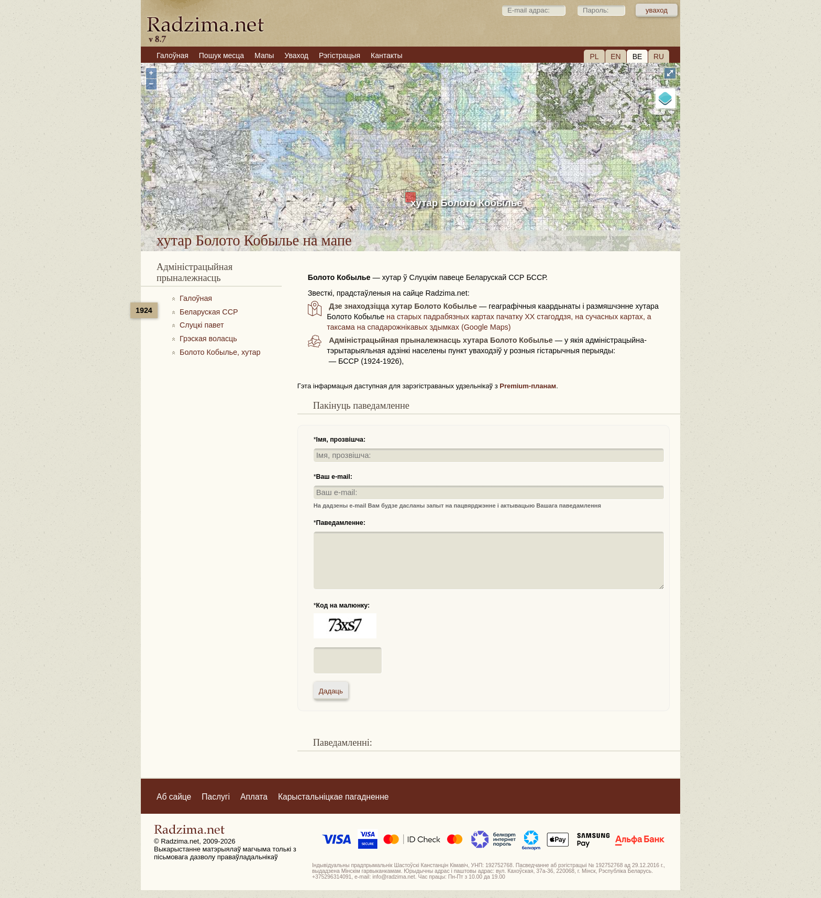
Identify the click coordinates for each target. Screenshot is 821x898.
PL (594, 56)
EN (615, 56)
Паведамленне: (340, 522)
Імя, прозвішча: (341, 439)
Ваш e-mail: (334, 476)
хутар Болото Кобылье (466, 202)
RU (658, 56)
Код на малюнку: (343, 605)
